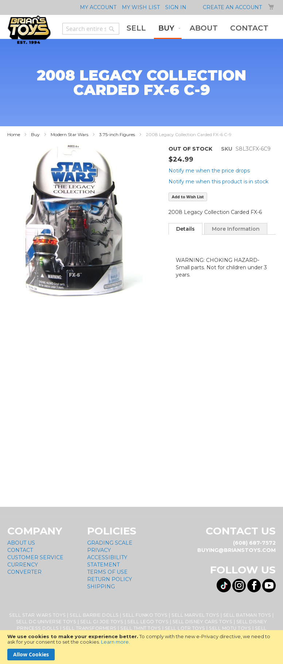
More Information (236, 229)
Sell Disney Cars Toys (202, 621)
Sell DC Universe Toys (46, 621)
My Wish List (141, 7)
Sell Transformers (90, 628)
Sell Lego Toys (147, 621)
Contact (20, 550)
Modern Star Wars (69, 134)
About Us (21, 543)
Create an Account (232, 7)
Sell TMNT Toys (140, 628)
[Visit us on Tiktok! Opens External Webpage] (224, 585)
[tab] (185, 229)
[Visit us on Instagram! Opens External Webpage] (239, 585)
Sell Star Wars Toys (37, 615)
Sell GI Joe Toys (102, 621)
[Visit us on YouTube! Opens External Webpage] (269, 585)
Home (13, 134)
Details (185, 229)
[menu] (197, 29)
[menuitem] (136, 28)
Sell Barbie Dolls (94, 615)
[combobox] (90, 29)
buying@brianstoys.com (236, 550)
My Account (98, 7)
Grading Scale (109, 543)
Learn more (115, 642)
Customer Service (35, 557)
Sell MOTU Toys (230, 628)
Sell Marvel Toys (195, 615)
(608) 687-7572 (254, 543)
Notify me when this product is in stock (218, 181)
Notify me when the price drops (209, 170)
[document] (141, 647)
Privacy (99, 550)
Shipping (101, 586)
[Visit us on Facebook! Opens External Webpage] (254, 585)
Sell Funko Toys (145, 615)
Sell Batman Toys (247, 615)
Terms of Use (107, 572)
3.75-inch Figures (117, 134)
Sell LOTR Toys (185, 628)
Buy (35, 134)
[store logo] (29, 30)
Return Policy (109, 579)
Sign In (175, 7)
